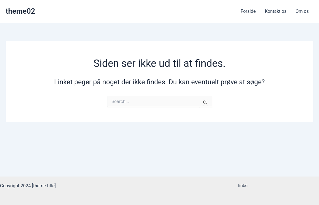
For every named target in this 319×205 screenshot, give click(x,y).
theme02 (20, 11)
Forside (248, 11)
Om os (302, 11)
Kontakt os (275, 11)
